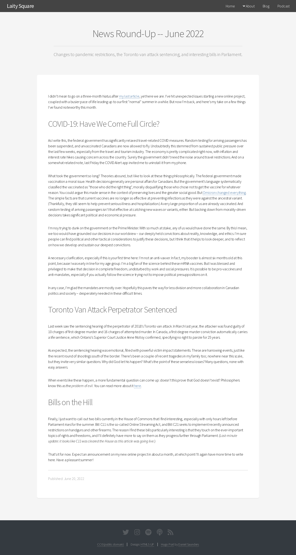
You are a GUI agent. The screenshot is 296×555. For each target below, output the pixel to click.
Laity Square (20, 5)
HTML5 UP (147, 544)
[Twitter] (126, 533)
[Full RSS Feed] (170, 533)
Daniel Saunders (188, 544)
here (137, 385)
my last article (129, 96)
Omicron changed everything (224, 192)
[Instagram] (137, 533)
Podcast (284, 6)
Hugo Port (167, 544)
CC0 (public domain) (110, 544)
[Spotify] (148, 533)
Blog (266, 6)
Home (230, 6)
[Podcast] (160, 533)
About (248, 6)
